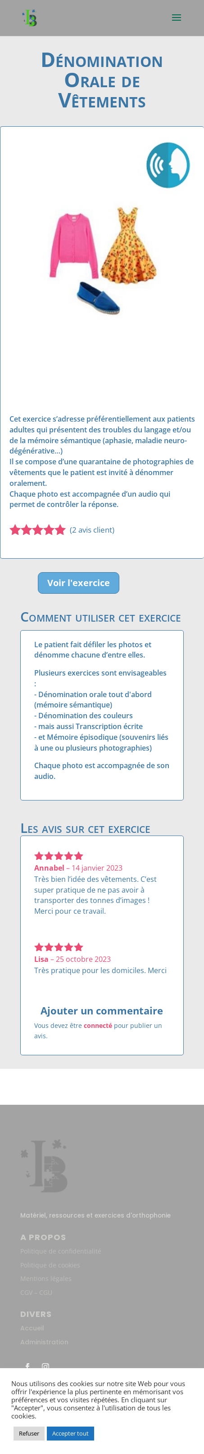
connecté (98, 1025)
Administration (44, 1342)
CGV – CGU (36, 1292)
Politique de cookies (50, 1265)
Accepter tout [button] (70, 1433)
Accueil (32, 1328)
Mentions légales (46, 1278)
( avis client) (92, 530)
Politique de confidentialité (60, 1251)
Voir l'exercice (78, 583)
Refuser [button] (29, 1433)
